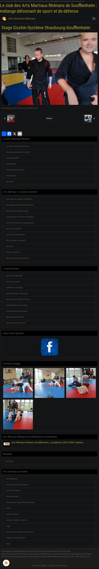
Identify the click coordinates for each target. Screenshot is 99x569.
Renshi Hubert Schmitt (15, 323)
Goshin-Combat (13, 252)
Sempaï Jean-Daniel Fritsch (18, 299)
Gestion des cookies (58, 566)
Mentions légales (39, 566)
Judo (8, 544)
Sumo (8, 508)
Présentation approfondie (17, 211)
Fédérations (11, 164)
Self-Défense (11, 479)
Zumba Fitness (12, 497)
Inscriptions (11, 176)
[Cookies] (6, 563)
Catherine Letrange (14, 288)
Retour (49, 118)
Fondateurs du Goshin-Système (20, 205)
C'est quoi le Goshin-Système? (19, 199)
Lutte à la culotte (13, 491)
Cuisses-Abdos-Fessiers (16, 520)
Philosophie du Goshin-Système (20, 217)
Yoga (8, 526)
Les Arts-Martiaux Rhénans (17, 146)
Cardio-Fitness (12, 514)
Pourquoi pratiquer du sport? (18, 152)
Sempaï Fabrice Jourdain (16, 305)
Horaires (9, 246)
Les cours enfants (14, 229)
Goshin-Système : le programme (20, 223)
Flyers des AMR (12, 158)
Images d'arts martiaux (16, 538)
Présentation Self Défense (17, 485)
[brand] (19, 18)
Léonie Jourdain (13, 282)
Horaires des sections (15, 170)
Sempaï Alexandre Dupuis (17, 311)
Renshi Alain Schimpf (15, 317)
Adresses (10, 182)
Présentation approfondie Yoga (19, 532)
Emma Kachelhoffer (14, 276)
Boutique (10, 461)
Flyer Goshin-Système (15, 241)
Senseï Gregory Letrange (16, 294)
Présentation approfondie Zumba (20, 502)
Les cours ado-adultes (15, 235)
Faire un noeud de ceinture (17, 258)
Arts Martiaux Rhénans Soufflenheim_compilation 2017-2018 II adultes (47, 442)
